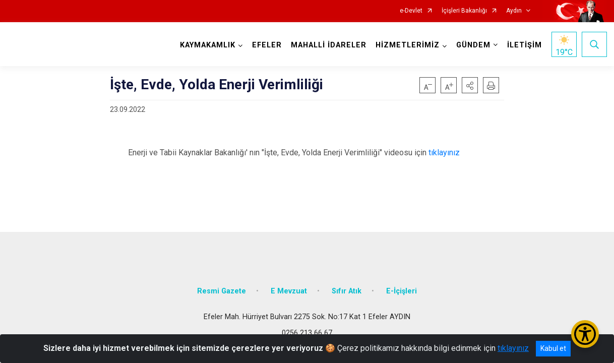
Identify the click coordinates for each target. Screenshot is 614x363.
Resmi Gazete (221, 288)
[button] (470, 85)
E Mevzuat (289, 288)
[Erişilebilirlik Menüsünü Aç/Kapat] (585, 334)
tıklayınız (444, 152)
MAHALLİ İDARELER (328, 45)
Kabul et (553, 348)
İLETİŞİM (524, 45)
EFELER (266, 45)
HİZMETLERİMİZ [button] (407, 45)
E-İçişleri (401, 288)
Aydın (514, 11)
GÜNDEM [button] (473, 45)
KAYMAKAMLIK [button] (207, 45)
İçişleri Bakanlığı (464, 11)
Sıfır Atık (346, 288)
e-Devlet (411, 11)
